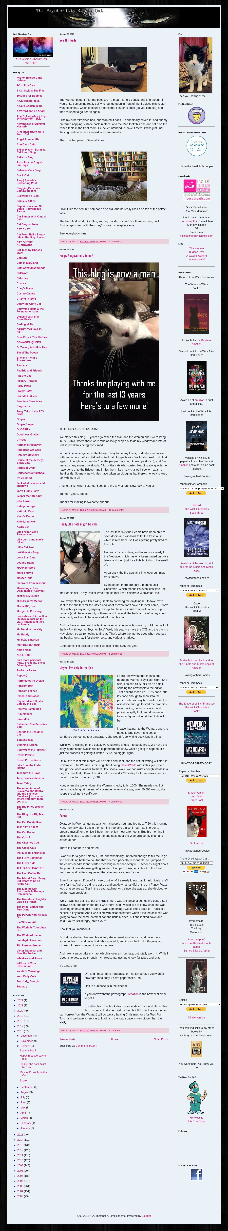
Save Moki (23, 719)
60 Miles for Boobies (29, 95)
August (24, 1092)
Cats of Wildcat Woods (31, 268)
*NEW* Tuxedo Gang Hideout (29, 79)
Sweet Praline (25, 755)
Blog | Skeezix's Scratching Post (27, 182)
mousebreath (187, 221)
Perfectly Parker (27, 670)
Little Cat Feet (25, 547)
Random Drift (25, 685)
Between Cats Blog (29, 170)
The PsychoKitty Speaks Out (32, 916)
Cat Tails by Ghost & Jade (29, 251)
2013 (20, 1145)
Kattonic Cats (25, 511)
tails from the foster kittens (29, 766)
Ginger (21, 419)
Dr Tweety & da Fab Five (32, 347)
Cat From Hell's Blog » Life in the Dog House (31, 236)
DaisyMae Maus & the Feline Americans (30, 310)
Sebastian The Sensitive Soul (32, 725)
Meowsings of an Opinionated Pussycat (30, 589)
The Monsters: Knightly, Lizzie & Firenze (32, 900)
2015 (20, 1134)
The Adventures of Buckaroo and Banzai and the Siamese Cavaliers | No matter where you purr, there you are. (30, 795)
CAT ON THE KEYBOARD (25, 243)
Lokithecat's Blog (28, 552)
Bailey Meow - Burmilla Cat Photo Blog (31, 151)
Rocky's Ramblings (29, 709)
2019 (20, 1016)
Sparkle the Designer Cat (30, 733)
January (25, 1128)
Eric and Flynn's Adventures (27, 359)
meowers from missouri (32, 583)
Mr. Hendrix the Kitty (29, 629)
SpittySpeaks (25, 739)
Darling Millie (25, 324)
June (23, 1102)
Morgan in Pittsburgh (30, 611)
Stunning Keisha (27, 744)
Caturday (22, 278)
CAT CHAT (23, 229)
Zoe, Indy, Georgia (28, 981)
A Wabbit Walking (196, 255)
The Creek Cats (26, 847)
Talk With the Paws (28, 773)
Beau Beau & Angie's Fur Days (30, 164)
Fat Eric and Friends (29, 370)
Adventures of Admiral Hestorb (31, 125)
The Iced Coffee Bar (29, 873)
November (26, 1041)
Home (114, 1039)
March (24, 1118)
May (23, 1107)
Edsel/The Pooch (27, 352)
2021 (20, 1005)
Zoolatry (22, 986)
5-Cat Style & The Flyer (31, 90)
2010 (20, 1160)
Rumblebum (24, 714)
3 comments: (116, 1030)
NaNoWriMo (128, 765)
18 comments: (116, 510)
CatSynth (22, 273)
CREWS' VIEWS (26, 298)
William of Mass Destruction (27, 965)
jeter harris (23, 501)
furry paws (23, 406)
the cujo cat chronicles (31, 852)
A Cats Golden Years (30, 106)
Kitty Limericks (26, 521)
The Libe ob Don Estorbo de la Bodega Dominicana (30, 891)
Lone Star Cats (26, 557)
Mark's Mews (25, 572)
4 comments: (116, 801)
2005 (20, 1186)
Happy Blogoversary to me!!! (76, 255)
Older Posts (161, 1039)
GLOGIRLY (23, 429)
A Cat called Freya (28, 100)
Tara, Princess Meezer (30, 778)
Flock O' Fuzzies (27, 380)
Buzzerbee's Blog (28, 196)
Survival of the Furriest (31, 750)
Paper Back (197, 800)
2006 (20, 1181)
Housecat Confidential (31, 473)
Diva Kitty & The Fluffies (32, 337)
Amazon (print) (196, 939)
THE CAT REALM (27, 827)
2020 (20, 1010)
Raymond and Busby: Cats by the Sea (30, 702)
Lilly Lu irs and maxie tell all (30, 541)
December (26, 1035)
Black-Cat (23, 175)
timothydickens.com (29, 940)
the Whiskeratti (26, 922)
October (25, 1046)
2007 (20, 1175)
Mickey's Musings (28, 596)
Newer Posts (67, 1039)
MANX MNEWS (26, 567)
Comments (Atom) (86, 1045)
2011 (20, 1155)
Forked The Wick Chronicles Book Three (197, 509)
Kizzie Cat (23, 526)
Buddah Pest (196, 252)
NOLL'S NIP (24, 655)
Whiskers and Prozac (30, 958)
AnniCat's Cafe (26, 144)
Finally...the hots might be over (78, 524)
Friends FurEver (27, 396)
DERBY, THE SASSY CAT (29, 331)
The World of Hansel (29, 935)
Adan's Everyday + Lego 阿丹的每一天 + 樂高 (32, 117)
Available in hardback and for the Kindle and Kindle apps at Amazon (196, 664)
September (27, 1087)
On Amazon (197, 843)
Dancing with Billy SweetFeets (28, 318)
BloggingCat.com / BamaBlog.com (28, 189)
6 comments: (116, 241)
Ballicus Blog (25, 157)
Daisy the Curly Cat (29, 303)
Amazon (133, 994)
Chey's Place (25, 288)
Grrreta (21, 439)
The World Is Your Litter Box (31, 929)
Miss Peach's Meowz (30, 601)
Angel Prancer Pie (28, 139)
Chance (21, 283)
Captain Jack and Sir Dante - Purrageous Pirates (30, 209)
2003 (20, 1196)
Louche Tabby (25, 562)
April (23, 1112)
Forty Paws (24, 386)
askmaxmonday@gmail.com (196, 235)
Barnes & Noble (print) (197, 950)
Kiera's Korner (26, 516)
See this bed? (67, 40)
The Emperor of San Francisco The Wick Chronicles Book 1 (197, 707)
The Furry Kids (26, 863)
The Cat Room (26, 832)
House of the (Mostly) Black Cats (30, 461)
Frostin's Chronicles (29, 401)
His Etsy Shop (196, 1121)
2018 (20, 1021)
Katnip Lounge (26, 506)
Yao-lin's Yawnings (28, 971)
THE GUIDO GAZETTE (30, 868)
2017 (20, 1026)
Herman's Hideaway (29, 444)
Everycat (22, 365)
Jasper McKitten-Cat (29, 496)
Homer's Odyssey (28, 455)
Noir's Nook (24, 649)
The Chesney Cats (28, 842)
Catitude (22, 257)
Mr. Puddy (23, 634)
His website (196, 1117)
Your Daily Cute (26, 976)
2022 (20, 1000)
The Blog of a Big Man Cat (30, 815)
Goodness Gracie (28, 434)
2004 (20, 1191)
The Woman (197, 248)
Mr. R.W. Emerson (28, 639)
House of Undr (26, 467)
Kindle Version (196, 792)
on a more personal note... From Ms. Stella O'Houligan (31, 663)
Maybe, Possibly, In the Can (76, 667)
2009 (20, 1165)
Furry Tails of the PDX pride (30, 412)
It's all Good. (24, 478)
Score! (63, 815)
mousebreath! (197, 259)
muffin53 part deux (28, 644)
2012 (20, 1150)
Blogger (146, 1216)
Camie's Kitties (26, 201)
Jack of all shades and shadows (31, 484)
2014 (20, 1139)
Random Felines (27, 691)
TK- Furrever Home (29, 945)
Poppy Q (22, 675)
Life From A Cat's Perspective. (27, 533)
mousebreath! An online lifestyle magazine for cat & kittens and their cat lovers (32, 620)
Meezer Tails (24, 578)
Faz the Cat (24, 375)
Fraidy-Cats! (24, 391)
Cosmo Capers (26, 293)
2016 (20, 1031)
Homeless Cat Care (29, 449)
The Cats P (23, 837)
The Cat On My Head (29, 822)
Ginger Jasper (26, 424)
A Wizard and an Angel (31, 111)
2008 (20, 1170)
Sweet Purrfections (29, 760)
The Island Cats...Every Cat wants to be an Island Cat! (31, 881)
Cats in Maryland (27, 263)
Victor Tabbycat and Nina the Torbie (29, 952)
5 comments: (116, 653)
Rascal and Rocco (28, 696)
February (26, 1123)
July (23, 1097)
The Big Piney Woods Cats (30, 808)
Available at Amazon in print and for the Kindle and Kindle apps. (196, 567)
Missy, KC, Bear (27, 606)
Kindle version (196, 1017)
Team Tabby (24, 783)
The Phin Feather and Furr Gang (30, 908)
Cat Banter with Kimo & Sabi (31, 218)
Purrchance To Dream (30, 680)
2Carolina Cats (26, 85)
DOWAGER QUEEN (29, 342)
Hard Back (196, 796)
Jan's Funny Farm (28, 491)
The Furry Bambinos (29, 858)
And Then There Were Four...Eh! (30, 133)
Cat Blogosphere (27, 224)
